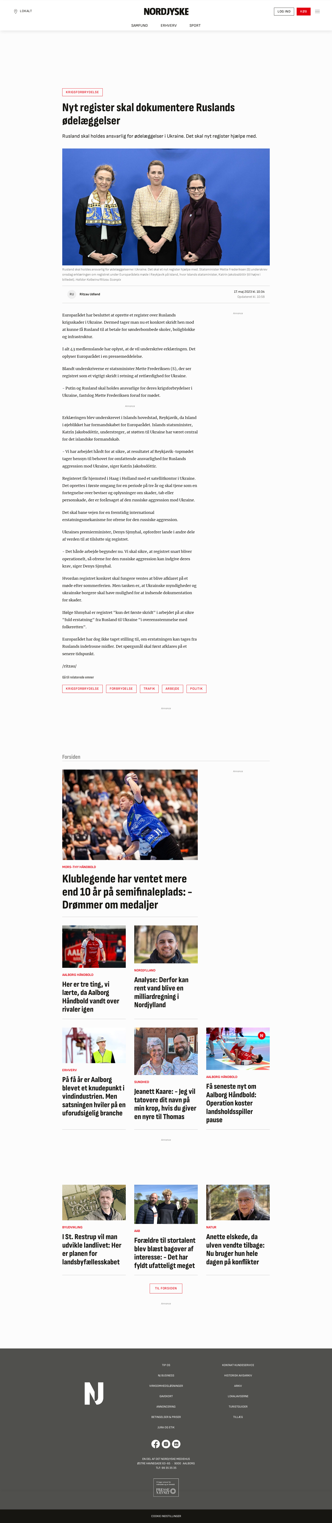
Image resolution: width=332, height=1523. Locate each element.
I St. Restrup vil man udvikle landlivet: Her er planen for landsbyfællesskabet (91, 1249)
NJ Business (166, 1375)
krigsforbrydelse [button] (82, 92)
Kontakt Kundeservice (238, 1365)
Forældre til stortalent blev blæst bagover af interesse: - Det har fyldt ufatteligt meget (164, 1253)
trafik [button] (149, 689)
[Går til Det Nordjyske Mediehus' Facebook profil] (155, 1444)
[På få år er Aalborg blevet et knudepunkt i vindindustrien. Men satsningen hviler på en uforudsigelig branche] (94, 1045)
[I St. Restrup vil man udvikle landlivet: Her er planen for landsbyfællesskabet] (94, 1202)
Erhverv (169, 27)
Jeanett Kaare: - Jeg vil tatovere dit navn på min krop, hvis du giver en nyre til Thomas (165, 1104)
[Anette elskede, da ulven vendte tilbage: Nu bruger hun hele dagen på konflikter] (238, 1202)
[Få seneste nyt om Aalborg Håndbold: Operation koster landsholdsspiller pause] (238, 1049)
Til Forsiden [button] (166, 1288)
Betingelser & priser (166, 1417)
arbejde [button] (173, 689)
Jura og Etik (166, 1427)
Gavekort (166, 1396)
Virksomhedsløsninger (166, 1386)
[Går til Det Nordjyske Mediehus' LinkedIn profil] (176, 1444)
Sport (195, 27)
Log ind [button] (281, 13)
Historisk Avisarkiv (238, 1375)
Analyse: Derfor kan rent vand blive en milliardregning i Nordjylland (161, 992)
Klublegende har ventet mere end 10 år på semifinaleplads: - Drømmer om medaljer (127, 892)
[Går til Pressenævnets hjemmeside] (166, 1487)
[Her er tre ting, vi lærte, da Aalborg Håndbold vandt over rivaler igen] (94, 946)
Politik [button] (196, 689)
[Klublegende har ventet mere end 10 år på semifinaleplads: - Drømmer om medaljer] (130, 815)
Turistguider (238, 1406)
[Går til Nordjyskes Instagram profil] (166, 1444)
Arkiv (238, 1386)
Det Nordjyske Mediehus (173, 1459)
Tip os (166, 1365)
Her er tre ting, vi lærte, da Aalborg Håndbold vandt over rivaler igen (90, 997)
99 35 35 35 (169, 1468)
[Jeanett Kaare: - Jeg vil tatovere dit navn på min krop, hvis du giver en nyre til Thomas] (166, 1051)
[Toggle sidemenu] (315, 13)
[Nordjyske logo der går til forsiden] (166, 13)
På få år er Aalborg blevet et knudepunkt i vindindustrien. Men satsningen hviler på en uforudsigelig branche (94, 1097)
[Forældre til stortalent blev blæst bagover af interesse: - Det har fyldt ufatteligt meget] (166, 1204)
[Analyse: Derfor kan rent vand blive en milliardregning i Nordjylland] (166, 944)
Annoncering (166, 1406)
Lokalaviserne (238, 1396)
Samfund (139, 27)
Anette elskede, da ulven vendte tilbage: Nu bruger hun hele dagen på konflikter (235, 1249)
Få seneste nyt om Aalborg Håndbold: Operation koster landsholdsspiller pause (231, 1103)
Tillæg (238, 1417)
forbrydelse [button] (121, 689)
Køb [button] (301, 13)
